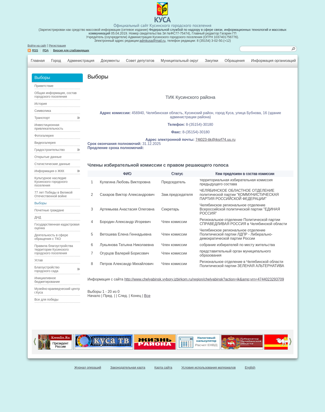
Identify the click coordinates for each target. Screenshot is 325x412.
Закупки (211, 61)
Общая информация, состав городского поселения (56, 94)
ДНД (38, 217)
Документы (110, 61)
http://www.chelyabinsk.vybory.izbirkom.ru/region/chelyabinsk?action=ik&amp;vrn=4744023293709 (204, 279)
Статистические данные (52, 164)
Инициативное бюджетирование (47, 279)
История (41, 103)
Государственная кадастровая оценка (57, 226)
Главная (38, 61)
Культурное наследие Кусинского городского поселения (51, 181)
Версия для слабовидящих (71, 50)
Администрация (80, 61)
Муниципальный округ (180, 61)
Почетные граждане (49, 210)
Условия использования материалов (208, 367)
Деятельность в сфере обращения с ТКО (51, 237)
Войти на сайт (37, 45)
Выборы (41, 203)
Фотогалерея (44, 135)
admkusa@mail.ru (152, 40)
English (250, 367)
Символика (43, 111)
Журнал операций (87, 367)
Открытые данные (48, 157)
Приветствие (44, 86)
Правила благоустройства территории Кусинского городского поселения (54, 249)
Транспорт (42, 118)
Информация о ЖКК (49, 171)
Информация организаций (273, 61)
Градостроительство (50, 150)
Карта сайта (163, 367)
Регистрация (57, 45)
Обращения (235, 61)
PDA (45, 50)
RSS (35, 50)
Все (147, 296)
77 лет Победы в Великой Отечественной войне (54, 194)
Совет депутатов (140, 61)
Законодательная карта (127, 367)
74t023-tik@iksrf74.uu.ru (216, 140)
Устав (39, 260)
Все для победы (47, 299)
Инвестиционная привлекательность (49, 126)
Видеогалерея (45, 142)
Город (56, 61)
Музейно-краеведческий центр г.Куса (57, 290)
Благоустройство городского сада (47, 269)
